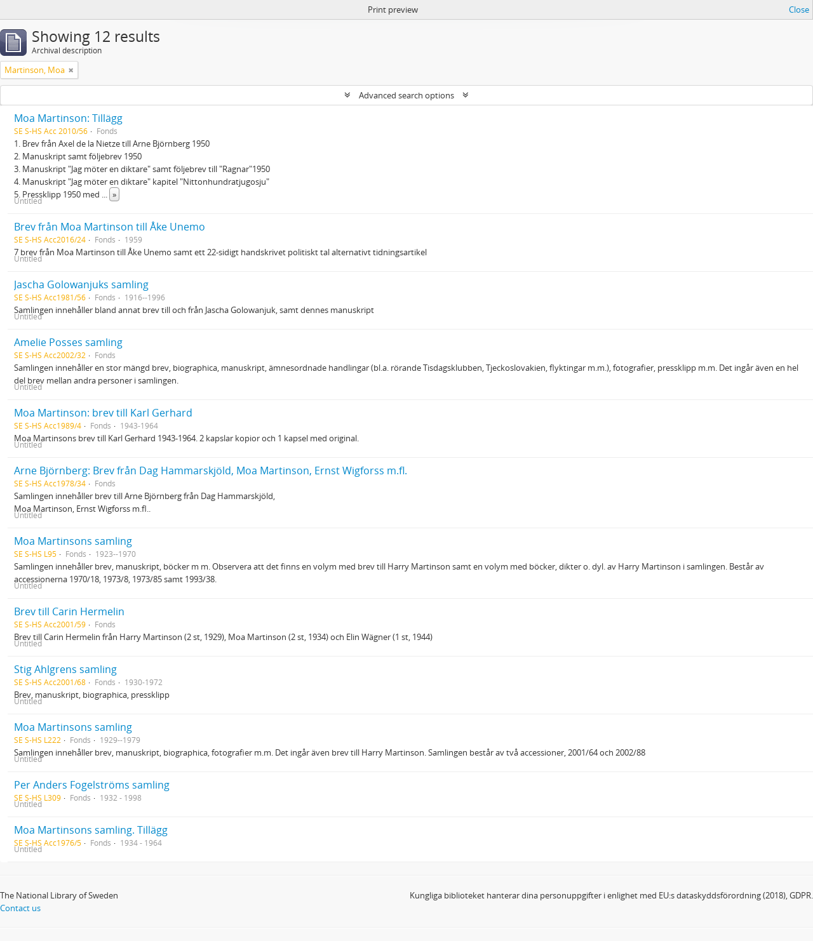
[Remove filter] (71, 69)
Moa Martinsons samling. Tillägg (91, 830)
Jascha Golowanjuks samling (81, 284)
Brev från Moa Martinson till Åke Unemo (109, 227)
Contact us (20, 908)
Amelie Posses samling (68, 342)
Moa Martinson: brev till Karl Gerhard (103, 413)
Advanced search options (406, 95)
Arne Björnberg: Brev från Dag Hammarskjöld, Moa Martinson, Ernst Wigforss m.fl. (210, 470)
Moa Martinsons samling (73, 541)
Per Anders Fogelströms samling (92, 785)
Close (799, 9)
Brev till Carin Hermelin (69, 611)
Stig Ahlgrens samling (65, 669)
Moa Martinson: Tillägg (68, 118)
